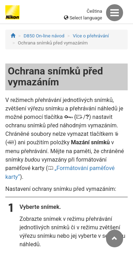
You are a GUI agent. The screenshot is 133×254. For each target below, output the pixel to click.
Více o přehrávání (91, 35)
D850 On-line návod (44, 35)
